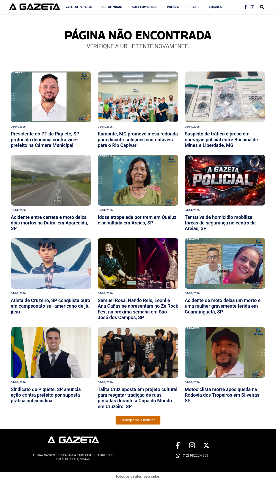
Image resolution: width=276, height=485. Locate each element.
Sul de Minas (111, 7)
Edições (215, 7)
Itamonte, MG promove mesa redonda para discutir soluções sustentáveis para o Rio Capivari (138, 139)
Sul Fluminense (144, 7)
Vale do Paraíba (78, 7)
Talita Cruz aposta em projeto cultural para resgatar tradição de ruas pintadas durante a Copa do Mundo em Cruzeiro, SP (137, 398)
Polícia (173, 7)
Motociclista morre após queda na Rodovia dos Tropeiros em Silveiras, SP (222, 395)
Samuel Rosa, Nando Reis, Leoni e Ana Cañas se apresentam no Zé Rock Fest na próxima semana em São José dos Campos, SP (138, 309)
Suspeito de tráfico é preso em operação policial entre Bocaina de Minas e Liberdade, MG (221, 139)
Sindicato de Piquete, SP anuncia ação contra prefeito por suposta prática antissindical (46, 395)
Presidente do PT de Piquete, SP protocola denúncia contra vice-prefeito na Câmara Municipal (45, 139)
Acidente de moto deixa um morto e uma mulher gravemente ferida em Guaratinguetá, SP (222, 306)
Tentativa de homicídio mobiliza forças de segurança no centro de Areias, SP (220, 223)
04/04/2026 (192, 210)
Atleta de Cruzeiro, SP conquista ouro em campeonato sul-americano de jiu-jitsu (51, 306)
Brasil (193, 7)
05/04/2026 (105, 126)
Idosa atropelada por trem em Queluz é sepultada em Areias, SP (137, 220)
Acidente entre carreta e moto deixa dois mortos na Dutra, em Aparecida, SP (49, 223)
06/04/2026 (18, 126)
